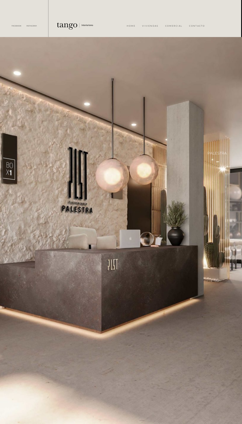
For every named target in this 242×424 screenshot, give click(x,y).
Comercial (174, 26)
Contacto (197, 26)
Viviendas (150, 26)
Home (131, 26)
